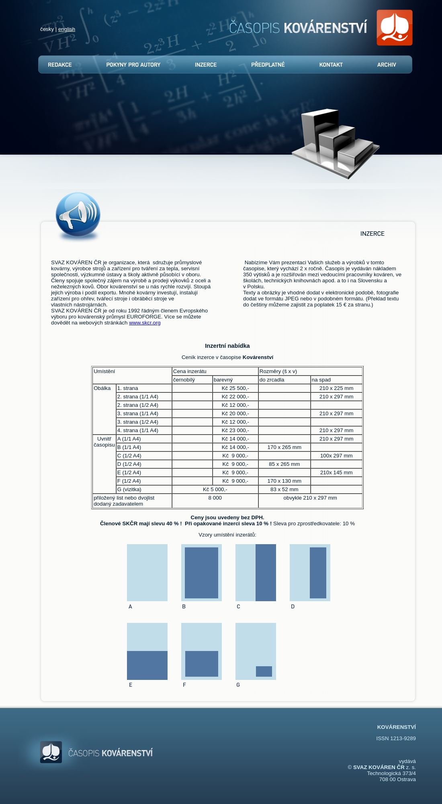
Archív (386, 64)
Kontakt (329, 64)
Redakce (63, 64)
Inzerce (205, 64)
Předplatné (266, 64)
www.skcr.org (145, 323)
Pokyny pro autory (133, 64)
